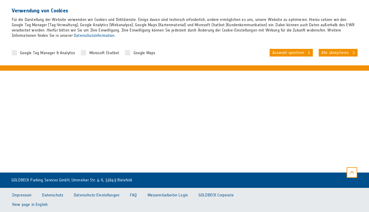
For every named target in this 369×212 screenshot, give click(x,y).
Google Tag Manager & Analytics (47, 53)
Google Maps (144, 53)
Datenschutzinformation (94, 36)
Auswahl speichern (288, 53)
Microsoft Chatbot (104, 53)
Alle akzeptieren (335, 53)
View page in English (30, 205)
